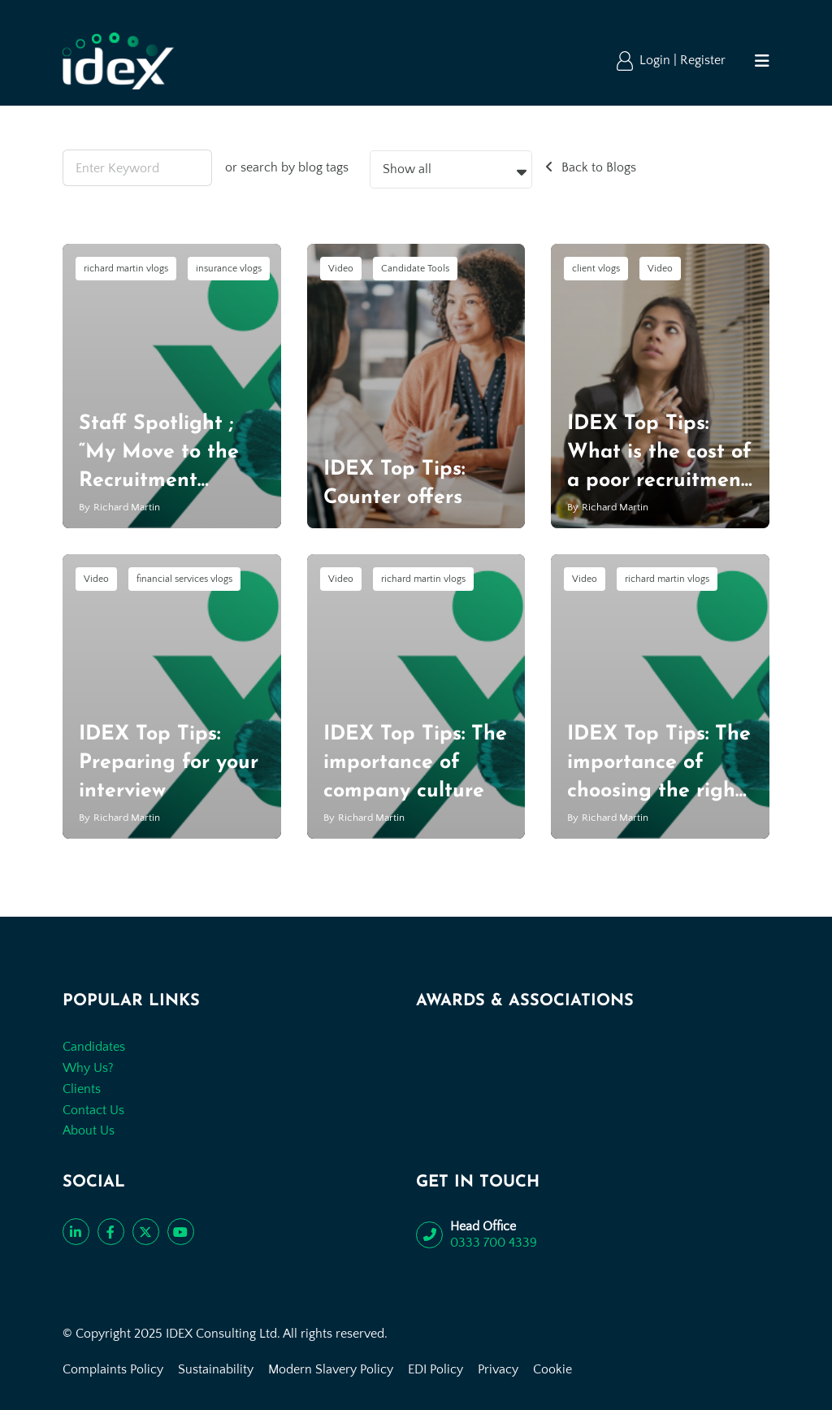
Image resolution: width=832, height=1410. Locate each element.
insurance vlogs (229, 268)
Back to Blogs (598, 167)
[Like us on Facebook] (111, 1231)
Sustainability (216, 1369)
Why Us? (88, 1068)
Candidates (94, 1046)
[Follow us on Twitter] (145, 1231)
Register (703, 60)
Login (656, 60)
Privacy (498, 1369)
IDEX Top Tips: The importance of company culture (415, 762)
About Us (89, 1130)
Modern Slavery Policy (330, 1369)
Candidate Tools (415, 268)
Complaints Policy (113, 1369)
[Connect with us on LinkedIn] (76, 1231)
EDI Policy (435, 1369)
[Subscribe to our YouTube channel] (180, 1231)
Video (340, 268)
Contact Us (93, 1110)
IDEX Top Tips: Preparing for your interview (168, 762)
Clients (82, 1089)
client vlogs (596, 268)
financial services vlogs (184, 579)
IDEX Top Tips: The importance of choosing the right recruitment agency (659, 791)
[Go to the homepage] (118, 61)
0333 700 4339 (493, 1242)
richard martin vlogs (126, 268)
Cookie (552, 1369)
